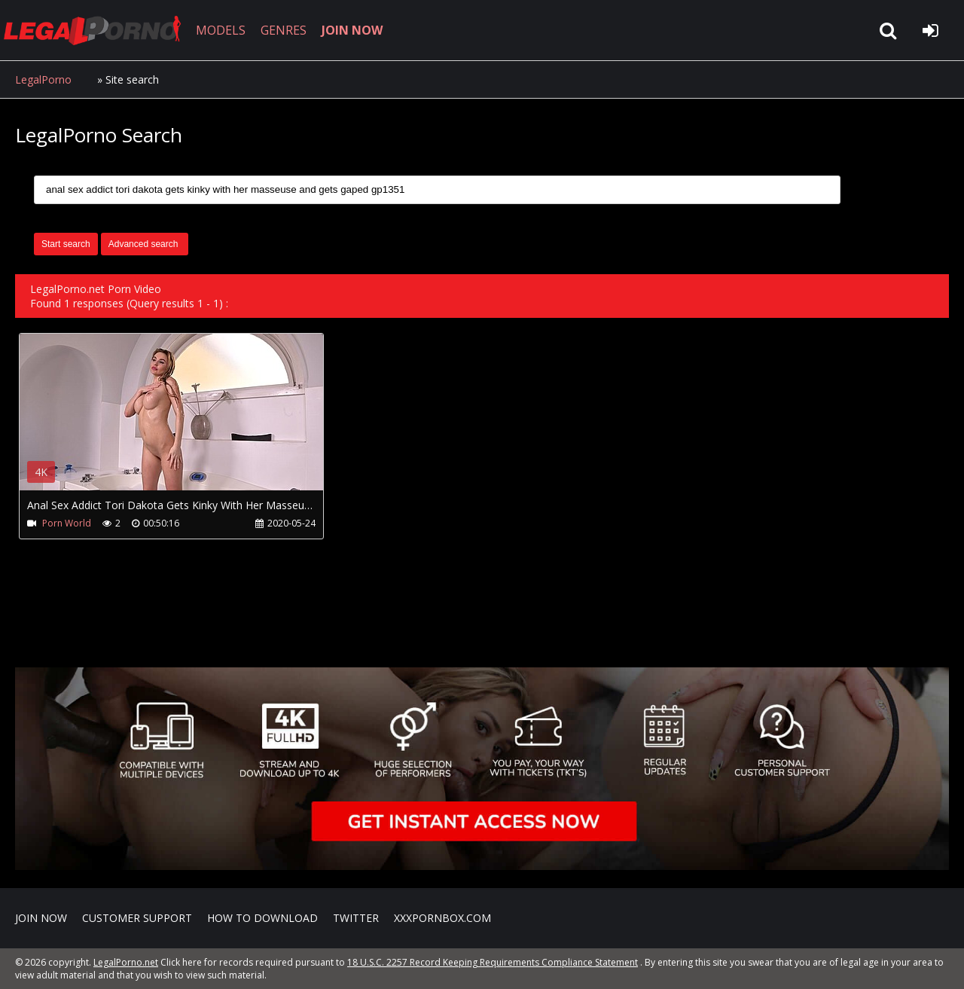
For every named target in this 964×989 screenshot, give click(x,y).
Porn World (66, 523)
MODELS (221, 30)
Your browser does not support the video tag (178, 422)
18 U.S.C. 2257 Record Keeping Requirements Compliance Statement (492, 962)
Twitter (356, 918)
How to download (262, 918)
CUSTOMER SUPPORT (137, 918)
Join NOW (41, 918)
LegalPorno (43, 79)
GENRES (284, 30)
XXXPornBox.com (442, 918)
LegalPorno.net (98, 30)
